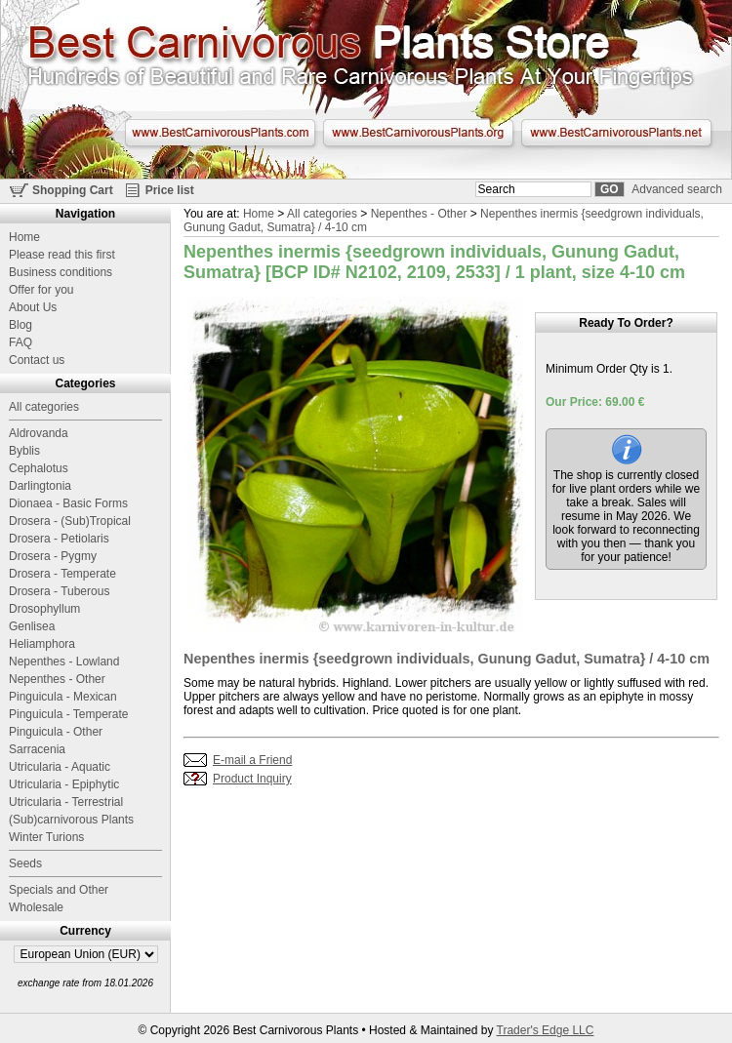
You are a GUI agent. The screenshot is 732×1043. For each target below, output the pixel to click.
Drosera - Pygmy (53, 556)
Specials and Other (58, 890)
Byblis (24, 451)
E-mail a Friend (252, 760)
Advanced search (676, 189)
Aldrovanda (38, 433)
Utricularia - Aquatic (59, 767)
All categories (322, 214)
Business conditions (60, 272)
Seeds (25, 863)
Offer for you (41, 290)
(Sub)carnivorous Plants (71, 819)
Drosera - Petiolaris (59, 538)
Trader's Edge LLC (545, 1030)
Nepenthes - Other (419, 214)
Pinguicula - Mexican (63, 696)
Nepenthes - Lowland (64, 661)
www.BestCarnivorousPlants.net (616, 132)
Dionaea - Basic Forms (68, 503)
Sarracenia (37, 749)
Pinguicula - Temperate (69, 714)
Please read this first (62, 254)
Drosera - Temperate (62, 574)
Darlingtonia (40, 486)
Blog (20, 325)
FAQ (20, 342)
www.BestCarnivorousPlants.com (220, 132)
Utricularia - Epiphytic (64, 784)
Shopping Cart (72, 190)
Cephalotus (38, 468)
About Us (33, 307)
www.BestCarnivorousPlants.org (418, 132)
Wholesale (36, 907)
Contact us (36, 360)
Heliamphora (42, 644)
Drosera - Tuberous (59, 591)
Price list (169, 190)
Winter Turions (46, 837)
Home (258, 214)
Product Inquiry (252, 778)
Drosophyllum (44, 609)
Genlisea (32, 626)
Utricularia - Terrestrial (66, 802)
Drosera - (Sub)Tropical (70, 521)
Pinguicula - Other (55, 732)
